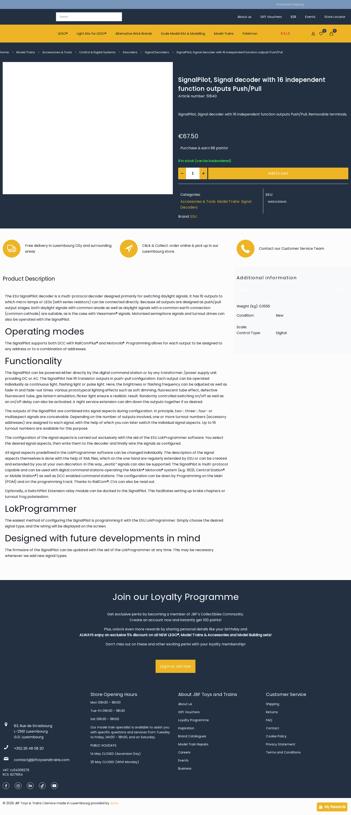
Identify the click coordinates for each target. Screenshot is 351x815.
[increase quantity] (203, 173)
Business (184, 768)
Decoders (130, 52)
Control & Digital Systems (97, 52)
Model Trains (25, 52)
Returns (272, 712)
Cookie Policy (276, 736)
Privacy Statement (280, 744)
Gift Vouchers (189, 712)
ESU (193, 216)
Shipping (272, 704)
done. (114, 803)
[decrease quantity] (182, 173)
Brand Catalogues (192, 736)
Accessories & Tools (57, 52)
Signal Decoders (157, 52)
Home (4, 52)
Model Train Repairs (193, 744)
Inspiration (186, 728)
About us (185, 704)
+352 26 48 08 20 (29, 748)
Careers (184, 752)
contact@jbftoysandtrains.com (41, 759)
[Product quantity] (192, 173)
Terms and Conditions (283, 752)
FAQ (269, 720)
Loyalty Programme (193, 720)
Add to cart (278, 173)
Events (183, 760)
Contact (272, 728)
